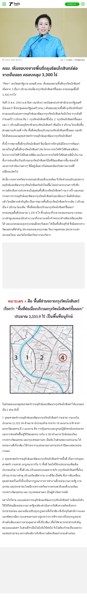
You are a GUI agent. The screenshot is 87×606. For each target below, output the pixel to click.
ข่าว (61, 60)
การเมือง (69, 60)
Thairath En (72, 4)
